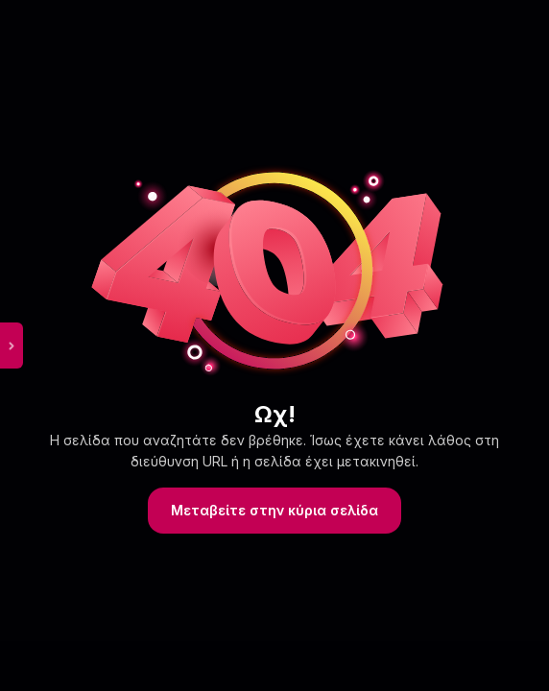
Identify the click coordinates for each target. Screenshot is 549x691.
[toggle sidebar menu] (11, 345)
